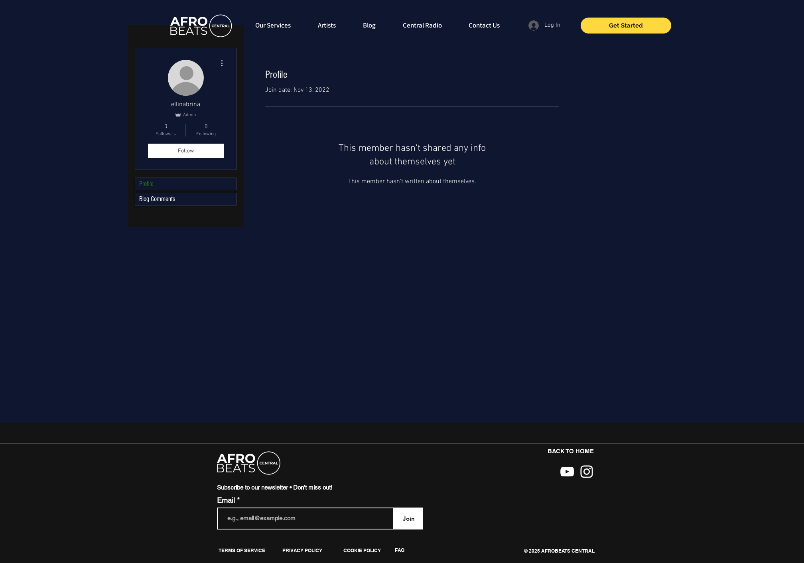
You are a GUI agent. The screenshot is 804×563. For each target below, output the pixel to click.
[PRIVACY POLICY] (302, 550)
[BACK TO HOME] (571, 451)
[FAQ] (399, 550)
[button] (559, 551)
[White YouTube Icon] (567, 471)
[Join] (408, 518)
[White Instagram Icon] (586, 471)
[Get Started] (626, 26)
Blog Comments (157, 199)
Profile (146, 184)
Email (227, 500)
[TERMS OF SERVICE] (242, 550)
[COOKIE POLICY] (362, 550)
